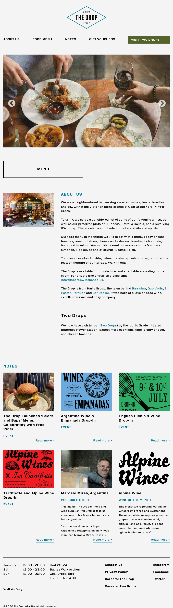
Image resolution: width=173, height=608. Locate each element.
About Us (11, 39)
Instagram (161, 560)
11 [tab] (113, 140)
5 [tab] (82, 140)
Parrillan (78, 293)
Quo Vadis (155, 288)
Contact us (113, 560)
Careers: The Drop (119, 574)
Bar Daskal (101, 293)
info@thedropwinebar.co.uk (82, 280)
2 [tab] (67, 140)
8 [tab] (98, 140)
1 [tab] (62, 140)
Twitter (159, 574)
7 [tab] (93, 140)
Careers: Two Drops (121, 581)
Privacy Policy (116, 567)
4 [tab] (77, 140)
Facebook (161, 567)
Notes (70, 39)
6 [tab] (88, 140)
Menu (43, 169)
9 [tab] (103, 140)
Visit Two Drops (145, 40)
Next (159, 101)
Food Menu (42, 39)
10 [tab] (108, 140)
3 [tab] (72, 140)
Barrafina (139, 288)
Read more (44, 440)
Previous (9, 101)
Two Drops (109, 325)
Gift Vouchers (102, 39)
